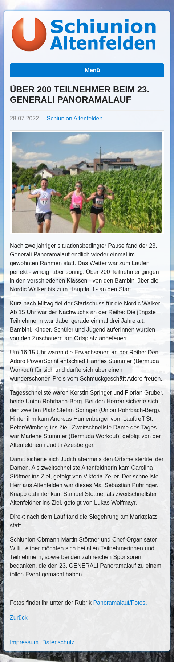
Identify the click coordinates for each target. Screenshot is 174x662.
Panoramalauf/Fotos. (120, 603)
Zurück (19, 617)
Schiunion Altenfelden (75, 118)
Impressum (24, 642)
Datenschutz (58, 642)
